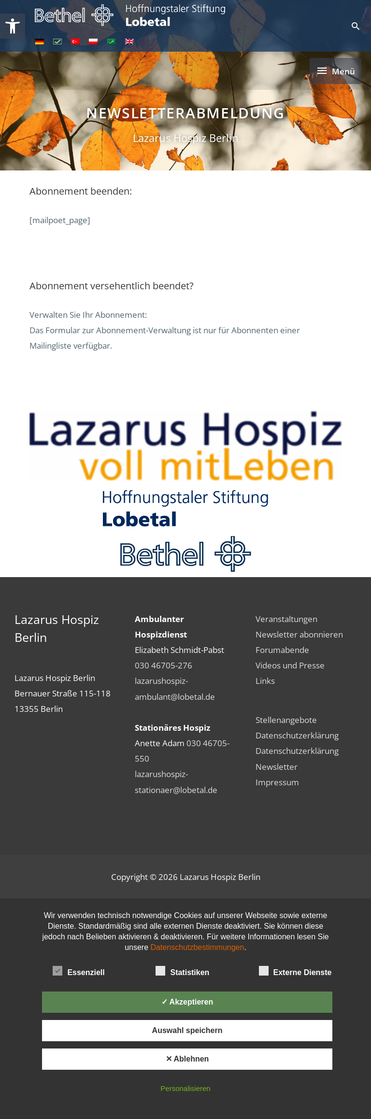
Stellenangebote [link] (286, 719)
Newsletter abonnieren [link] (299, 634)
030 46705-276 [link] (163, 665)
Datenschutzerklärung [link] (297, 735)
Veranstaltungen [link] (286, 618)
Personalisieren (185, 1088)
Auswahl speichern (187, 1030)
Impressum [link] (277, 782)
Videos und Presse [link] (290, 665)
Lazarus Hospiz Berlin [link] (186, 137)
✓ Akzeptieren (187, 1002)
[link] (12, 26)
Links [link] (265, 680)
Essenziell (78, 971)
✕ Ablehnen (187, 1059)
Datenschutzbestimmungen (197, 947)
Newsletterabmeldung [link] (185, 113)
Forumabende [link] (282, 649)
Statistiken (182, 971)
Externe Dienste (295, 971)
